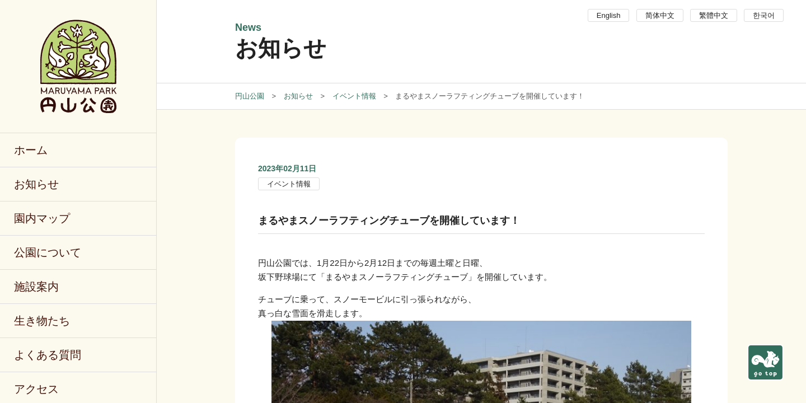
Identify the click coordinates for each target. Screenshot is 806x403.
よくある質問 (47, 355)
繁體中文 (713, 15)
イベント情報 (289, 184)
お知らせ (36, 184)
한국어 (764, 15)
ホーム (31, 150)
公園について (47, 252)
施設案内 (36, 286)
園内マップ (42, 218)
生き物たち (42, 321)
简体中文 (659, 15)
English (609, 15)
